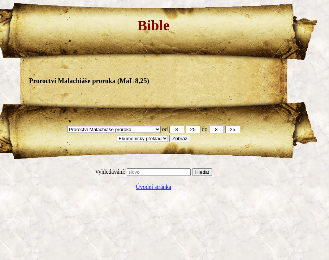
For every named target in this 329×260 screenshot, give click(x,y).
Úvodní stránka (153, 187)
